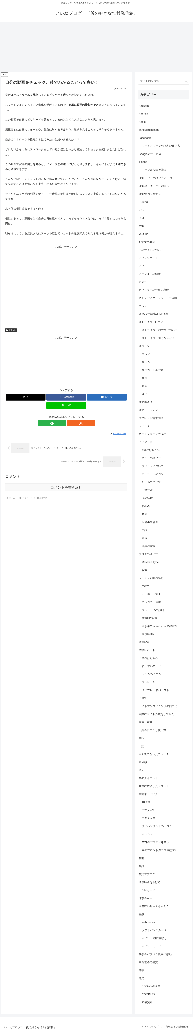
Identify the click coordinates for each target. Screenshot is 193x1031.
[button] (186, 81)
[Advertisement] (96, 46)
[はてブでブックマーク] (107, 397)
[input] (163, 81)
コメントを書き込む (66, 487)
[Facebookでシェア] (66, 397)
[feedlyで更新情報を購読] (63, 423)
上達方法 (11, 330)
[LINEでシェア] (66, 405)
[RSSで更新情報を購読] (70, 423)
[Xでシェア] (26, 397)
